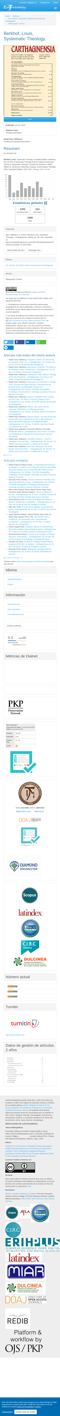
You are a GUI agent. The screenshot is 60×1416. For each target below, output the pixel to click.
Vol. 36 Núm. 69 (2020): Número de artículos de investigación (29, 265)
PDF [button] (30, 119)
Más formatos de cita (16, 250)
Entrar (55, 3)
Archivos (16, 16)
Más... (30, 1186)
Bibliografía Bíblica (16, 432)
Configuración (7, 1412)
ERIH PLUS (39, 812)
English (10, 584)
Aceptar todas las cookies (25, 1412)
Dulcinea (17, 1154)
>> (11, 455)
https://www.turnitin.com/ (15, 1035)
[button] (9, 342)
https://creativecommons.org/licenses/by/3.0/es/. (27, 321)
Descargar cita (35, 250)
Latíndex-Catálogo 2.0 (28, 3)
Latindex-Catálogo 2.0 (20, 1194)
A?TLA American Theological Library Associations (33, 1146)
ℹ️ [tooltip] (45, 203)
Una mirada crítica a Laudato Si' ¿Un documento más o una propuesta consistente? (29, 519)
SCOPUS (9, 1146)
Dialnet (33, 1194)
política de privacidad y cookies (29, 1407)
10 (18, 558)
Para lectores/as (14, 604)
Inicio (8, 16)
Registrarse (44, 3)
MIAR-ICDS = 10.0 (23, 812)
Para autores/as (14, 609)
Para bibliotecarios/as (16, 614)
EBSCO (8, 1194)
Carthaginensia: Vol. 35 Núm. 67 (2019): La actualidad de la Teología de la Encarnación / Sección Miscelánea (32, 434)
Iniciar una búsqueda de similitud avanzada (32, 561)
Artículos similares (16, 460)
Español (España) (14, 579)
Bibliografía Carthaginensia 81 (39, 549)
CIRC (23, 1199)
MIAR (28, 1199)
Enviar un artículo (14, 626)
